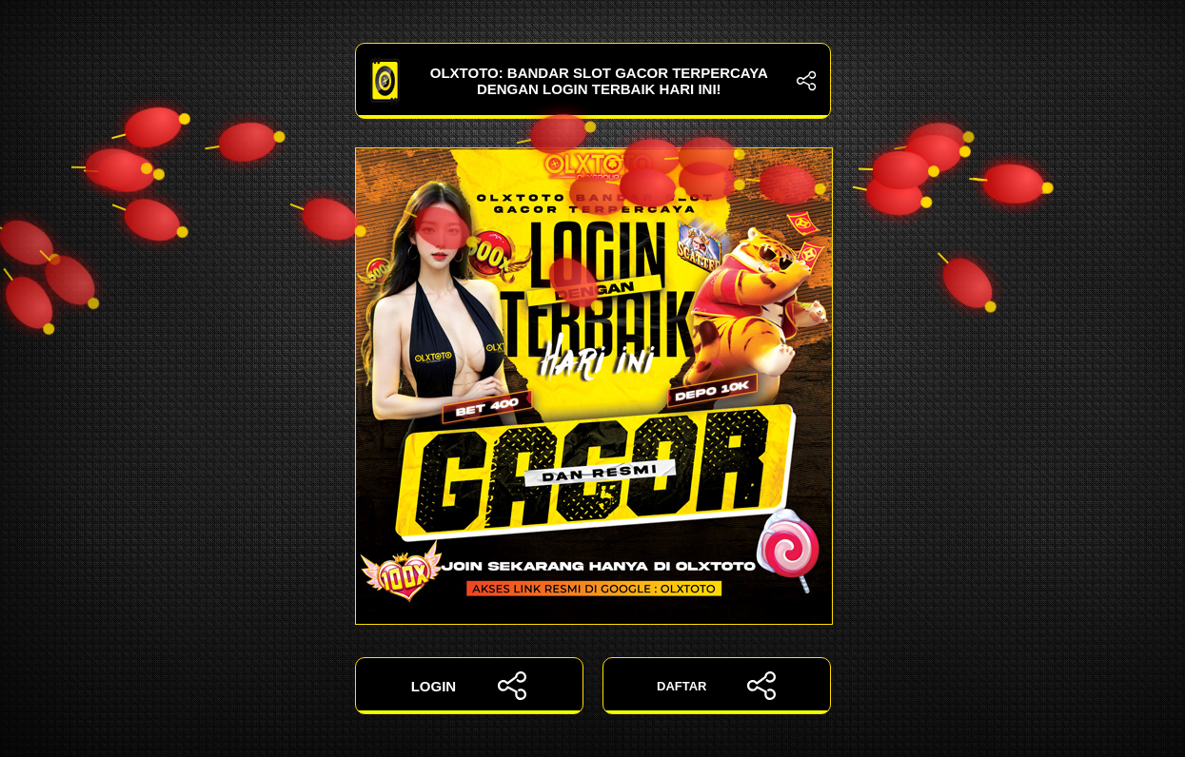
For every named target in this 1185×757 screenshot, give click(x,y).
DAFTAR (716, 685)
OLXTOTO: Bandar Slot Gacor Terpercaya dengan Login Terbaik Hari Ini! (593, 81)
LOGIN (469, 685)
